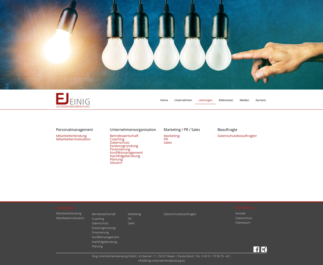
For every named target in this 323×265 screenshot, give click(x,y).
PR (166, 139)
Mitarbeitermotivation (73, 139)
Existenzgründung (124, 145)
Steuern (116, 162)
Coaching (117, 139)
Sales (168, 142)
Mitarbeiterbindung (71, 135)
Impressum (243, 222)
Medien (244, 100)
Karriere (261, 100)
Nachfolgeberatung (125, 156)
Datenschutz (119, 142)
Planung (116, 159)
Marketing (172, 135)
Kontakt (241, 213)
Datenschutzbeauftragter (237, 135)
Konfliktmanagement (126, 152)
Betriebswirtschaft (124, 135)
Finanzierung (120, 149)
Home (164, 100)
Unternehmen (183, 100)
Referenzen (226, 100)
